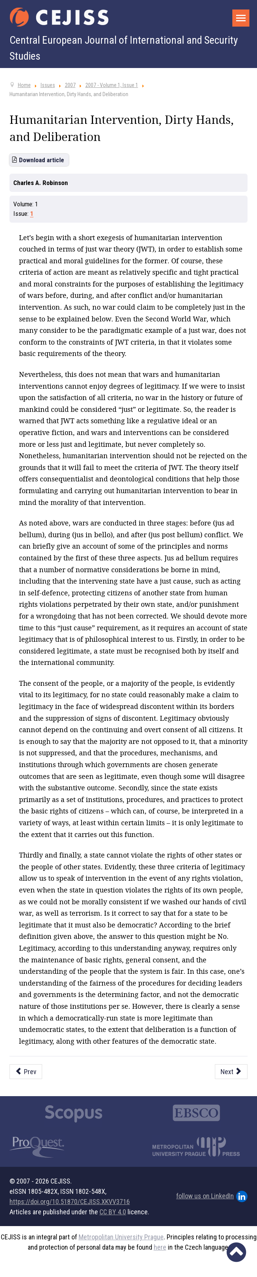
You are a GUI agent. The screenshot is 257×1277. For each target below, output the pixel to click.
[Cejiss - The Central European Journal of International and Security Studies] (59, 17)
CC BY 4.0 (112, 1212)
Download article (41, 160)
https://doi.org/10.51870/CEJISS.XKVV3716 (69, 1202)
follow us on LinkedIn (212, 1196)
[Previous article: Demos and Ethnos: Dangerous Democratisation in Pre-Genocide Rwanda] (25, 1071)
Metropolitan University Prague (121, 1237)
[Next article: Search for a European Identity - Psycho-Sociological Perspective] (231, 1071)
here (160, 1247)
